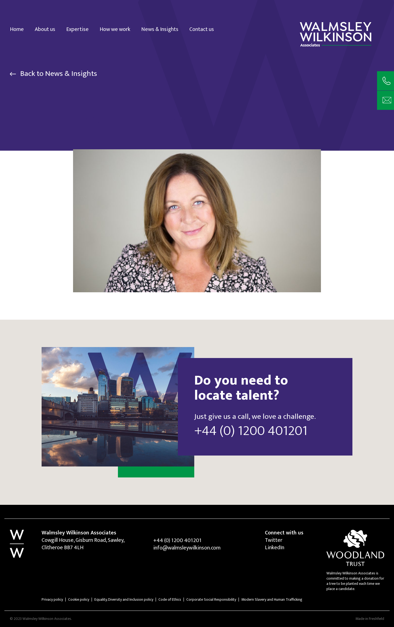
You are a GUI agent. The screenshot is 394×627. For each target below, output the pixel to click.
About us (45, 29)
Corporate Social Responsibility (211, 599)
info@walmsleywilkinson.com (187, 547)
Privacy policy (52, 599)
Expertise (77, 29)
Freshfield (376, 618)
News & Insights (159, 29)
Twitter (273, 540)
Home (17, 29)
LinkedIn (274, 547)
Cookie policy (78, 599)
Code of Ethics (169, 599)
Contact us (201, 29)
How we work (115, 29)
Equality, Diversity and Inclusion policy (123, 599)
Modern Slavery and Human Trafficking (271, 599)
